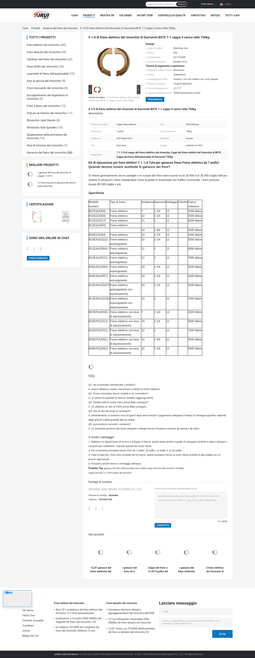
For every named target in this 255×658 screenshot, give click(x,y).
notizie (215, 15)
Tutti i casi (232, 15)
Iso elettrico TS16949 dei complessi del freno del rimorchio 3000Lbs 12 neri (77, 629)
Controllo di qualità (171, 15)
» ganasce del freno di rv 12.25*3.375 (129, 569)
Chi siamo (125, 15)
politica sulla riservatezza (66, 654)
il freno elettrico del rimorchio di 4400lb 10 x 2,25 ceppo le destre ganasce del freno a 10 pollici (215, 569)
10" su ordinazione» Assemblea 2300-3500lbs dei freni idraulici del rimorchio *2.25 (129, 621)
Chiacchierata (155, 99)
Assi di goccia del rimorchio (44, 81)
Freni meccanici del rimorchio (45, 88)
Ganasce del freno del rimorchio (60, 28)
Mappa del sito (30, 635)
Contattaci (198, 15)
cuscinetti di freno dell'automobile (48, 73)
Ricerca (181, 4)
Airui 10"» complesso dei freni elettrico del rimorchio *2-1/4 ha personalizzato (79, 611)
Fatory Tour (145, 15)
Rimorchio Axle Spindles (42, 127)
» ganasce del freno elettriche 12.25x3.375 (186, 569)
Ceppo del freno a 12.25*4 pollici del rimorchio (110, 473)
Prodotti (89, 15)
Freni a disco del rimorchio (43, 106)
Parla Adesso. (207, 4)
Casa (74, 15)
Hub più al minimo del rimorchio (47, 113)
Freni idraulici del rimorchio (43, 52)
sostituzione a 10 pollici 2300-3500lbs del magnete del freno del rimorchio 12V (79, 620)
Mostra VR (107, 15)
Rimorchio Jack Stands (41, 120)
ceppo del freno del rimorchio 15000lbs (165, 468)
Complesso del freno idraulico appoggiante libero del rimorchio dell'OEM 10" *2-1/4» (131, 612)
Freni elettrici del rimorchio (43, 45)
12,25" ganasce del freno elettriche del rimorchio (100, 569)
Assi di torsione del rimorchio (45, 145)
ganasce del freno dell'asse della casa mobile (125, 468)
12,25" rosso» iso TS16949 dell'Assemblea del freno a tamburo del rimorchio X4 (131, 630)
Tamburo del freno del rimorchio (47, 59)
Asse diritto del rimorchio (42, 66)
